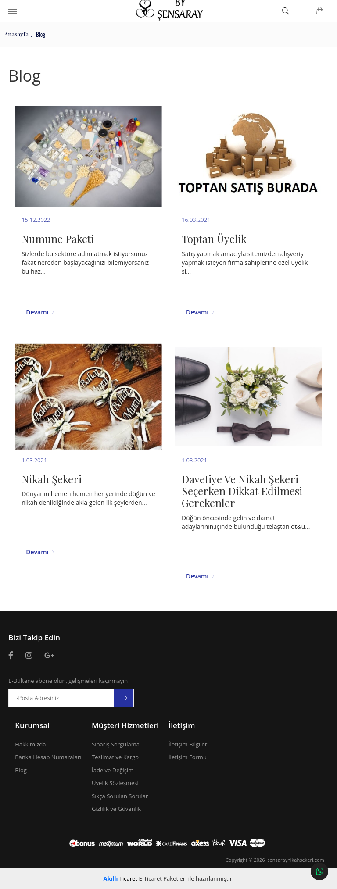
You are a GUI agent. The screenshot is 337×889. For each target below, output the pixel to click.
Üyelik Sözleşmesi (115, 783)
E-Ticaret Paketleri (162, 878)
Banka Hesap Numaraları (48, 757)
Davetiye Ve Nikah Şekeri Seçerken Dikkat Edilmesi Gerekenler (242, 491)
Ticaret (120, 878)
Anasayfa (16, 34)
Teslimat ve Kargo (115, 757)
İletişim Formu (187, 757)
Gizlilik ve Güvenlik (116, 809)
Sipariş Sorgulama (116, 744)
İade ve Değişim (112, 770)
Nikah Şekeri (52, 479)
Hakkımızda (30, 744)
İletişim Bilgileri (188, 744)
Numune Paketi (58, 239)
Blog (21, 770)
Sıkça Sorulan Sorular (120, 796)
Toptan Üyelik (214, 239)
